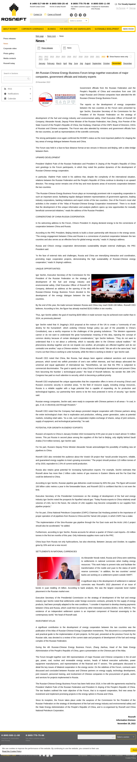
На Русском (120, 8)
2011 (41, 57)
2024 (46, 59)
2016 (69, 57)
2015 (63, 57)
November (116, 63)
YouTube (75, 15)
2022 (103, 57)
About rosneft (10, 29)
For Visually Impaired (127, 4)
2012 (46, 57)
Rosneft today (9, 63)
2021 (98, 57)
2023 (41, 59)
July (81, 63)
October (106, 63)
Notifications (13, 94)
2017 (75, 57)
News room (128, 29)
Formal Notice (95, 755)
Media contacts (9, 58)
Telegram (80, 15)
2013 (52, 57)
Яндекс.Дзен (84, 15)
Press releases (9, 38)
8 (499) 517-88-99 (39, 4)
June (76, 63)
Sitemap (132, 8)
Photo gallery (8, 53)
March (58, 63)
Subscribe (119, 755)
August (87, 63)
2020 (92, 57)
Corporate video (10, 48)
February (51, 63)
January (42, 63)
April (65, 63)
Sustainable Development (107, 29)
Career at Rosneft (54, 14)
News (5, 43)
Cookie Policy (130, 758)
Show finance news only (119, 57)
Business (52, 29)
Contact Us (38, 14)
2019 (86, 57)
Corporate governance (33, 29)
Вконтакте (71, 15)
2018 (80, 57)
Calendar (12, 98)
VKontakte (40, 755)
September (96, 63)
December (127, 63)
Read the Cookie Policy (11, 751)
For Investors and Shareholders (75, 29)
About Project (131, 755)
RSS (10, 89)
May (70, 63)
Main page (40, 36)
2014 (58, 57)
